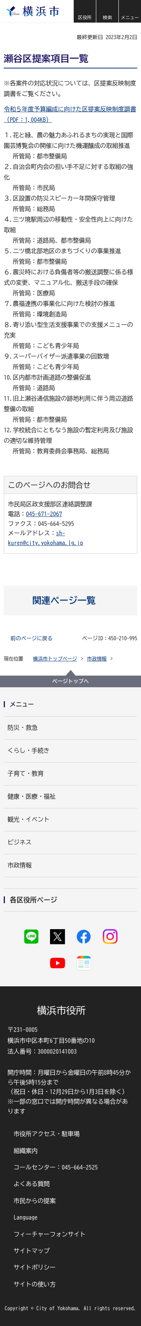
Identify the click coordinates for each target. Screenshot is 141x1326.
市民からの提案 (35, 1201)
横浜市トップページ (55, 658)
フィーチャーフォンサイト (50, 1234)
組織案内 (26, 1151)
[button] (84, 11)
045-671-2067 (44, 514)
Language (26, 1217)
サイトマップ (32, 1251)
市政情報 (97, 658)
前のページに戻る (32, 638)
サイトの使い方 (35, 1284)
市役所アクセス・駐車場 (47, 1134)
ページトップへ (70, 681)
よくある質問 (32, 1184)
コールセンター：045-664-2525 (56, 1167)
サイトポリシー (35, 1267)
